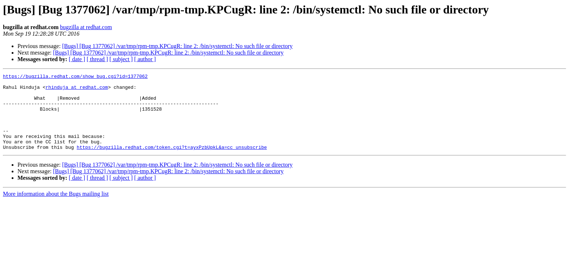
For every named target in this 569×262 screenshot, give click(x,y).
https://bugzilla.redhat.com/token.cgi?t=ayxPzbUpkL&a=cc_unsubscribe (172, 162)
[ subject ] (121, 59)
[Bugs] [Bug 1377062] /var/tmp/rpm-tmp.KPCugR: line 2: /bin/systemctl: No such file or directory (177, 46)
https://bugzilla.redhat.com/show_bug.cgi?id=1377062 (75, 77)
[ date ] (77, 59)
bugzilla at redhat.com (86, 27)
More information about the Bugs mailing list (56, 209)
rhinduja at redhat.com (76, 90)
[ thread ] (97, 59)
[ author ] (145, 59)
